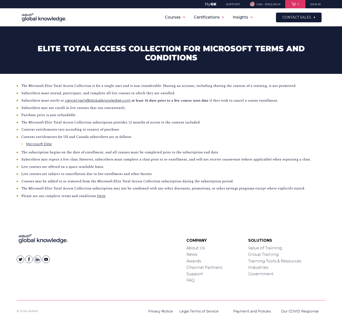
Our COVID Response (300, 311)
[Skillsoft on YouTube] (46, 259)
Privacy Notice (160, 311)
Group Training (263, 254)
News (191, 254)
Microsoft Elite (39, 144)
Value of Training (265, 248)
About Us (195, 248)
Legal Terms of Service (198, 311)
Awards (193, 261)
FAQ (190, 280)
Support (194, 274)
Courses (175, 17)
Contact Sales (298, 17)
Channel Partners (204, 267)
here (101, 196)
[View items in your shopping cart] (295, 4)
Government (261, 274)
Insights (243, 17)
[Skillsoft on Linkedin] (37, 259)
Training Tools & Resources (274, 261)
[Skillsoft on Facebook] (29, 259)
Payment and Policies (252, 311)
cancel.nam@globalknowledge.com (98, 100)
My (210, 4)
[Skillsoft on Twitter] (20, 259)
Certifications (209, 17)
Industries (258, 267)
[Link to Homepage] (43, 239)
